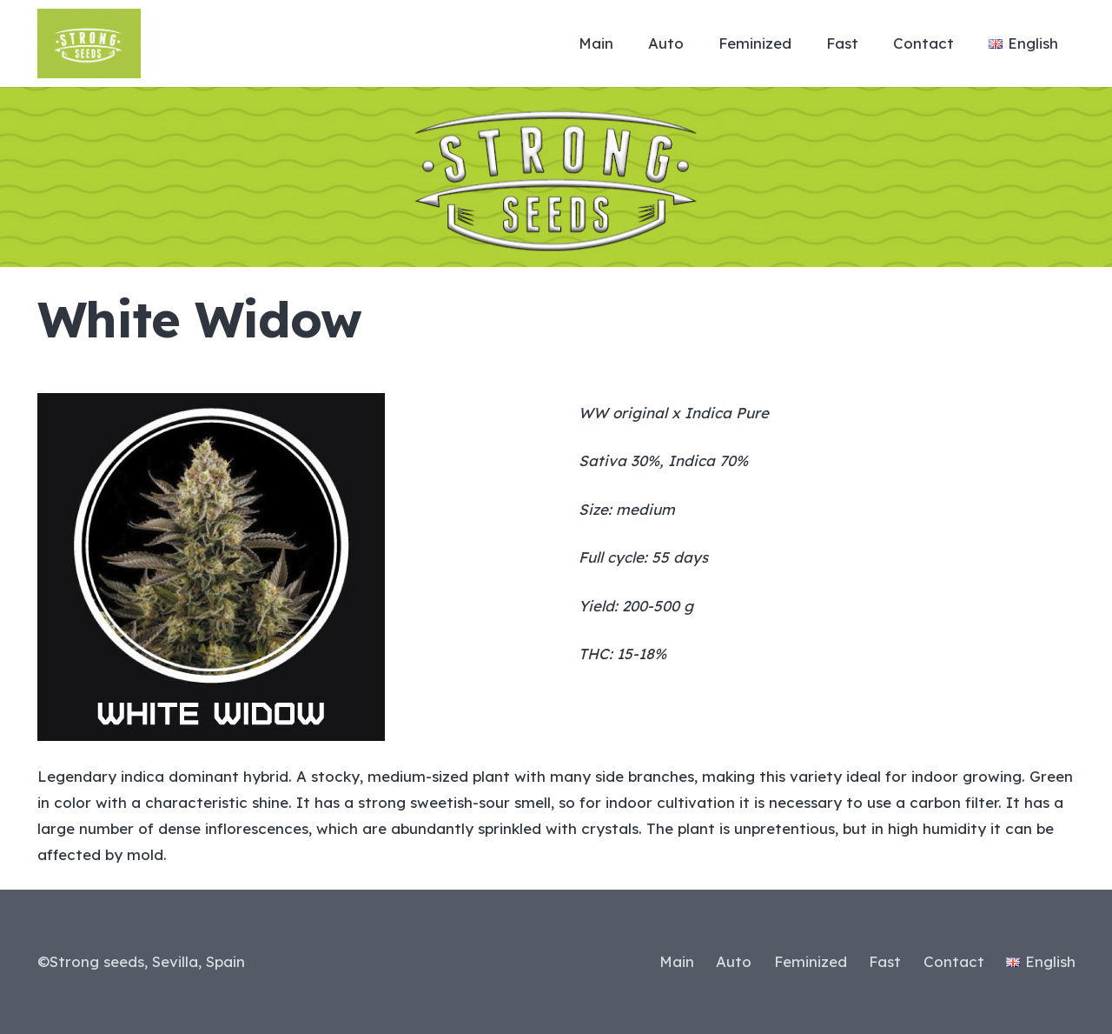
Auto (733, 961)
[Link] (89, 43)
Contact (953, 961)
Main (676, 961)
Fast (885, 961)
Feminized (810, 961)
